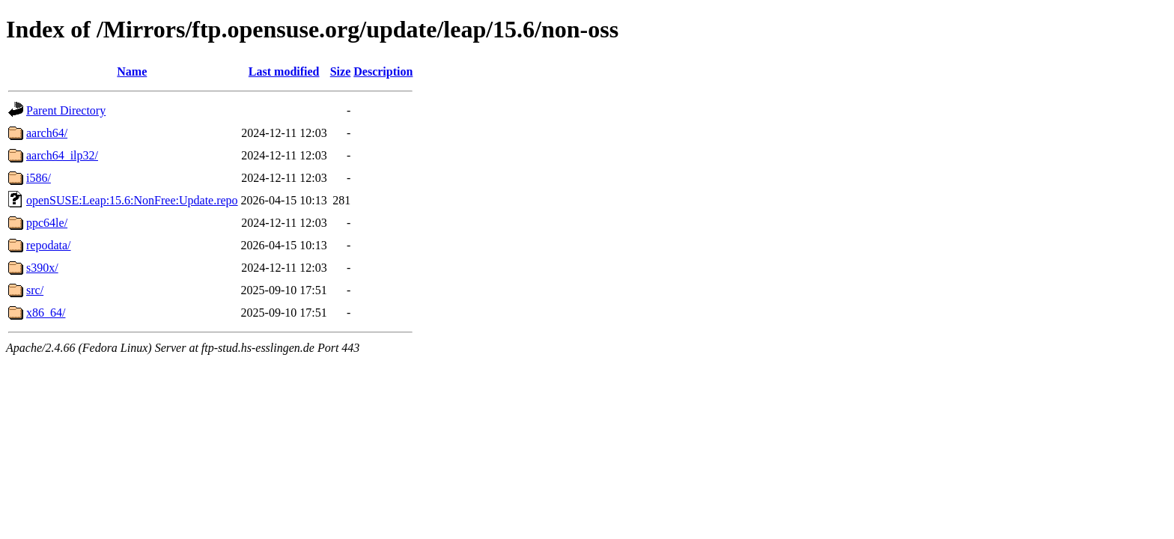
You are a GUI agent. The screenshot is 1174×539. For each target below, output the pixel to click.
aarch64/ (46, 133)
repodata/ (48, 245)
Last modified (284, 71)
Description (383, 71)
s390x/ (42, 267)
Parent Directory (66, 110)
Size (340, 71)
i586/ (38, 177)
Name (132, 71)
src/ (34, 290)
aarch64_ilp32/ (62, 155)
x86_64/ (45, 312)
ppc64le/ (46, 222)
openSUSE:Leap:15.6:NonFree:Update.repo (132, 200)
